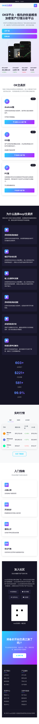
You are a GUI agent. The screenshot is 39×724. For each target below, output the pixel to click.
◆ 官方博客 (25, 592)
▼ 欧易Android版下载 (19, 122)
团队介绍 (6, 678)
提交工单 (6, 698)
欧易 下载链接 (19, 454)
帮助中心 (6, 695)
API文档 (23, 675)
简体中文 (17, 1)
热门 (11, 420)
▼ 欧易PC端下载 (20, 190)
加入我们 (6, 684)
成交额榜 (27, 420)
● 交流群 (25, 597)
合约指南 (24, 684)
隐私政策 (24, 698)
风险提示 (24, 704)
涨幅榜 (18, 420)
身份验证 (6, 701)
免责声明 (24, 701)
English (22, 1)
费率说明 (24, 678)
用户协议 (24, 695)
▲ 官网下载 (19, 655)
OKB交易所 (7, 5)
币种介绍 (24, 681)
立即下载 (7, 31)
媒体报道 (6, 681)
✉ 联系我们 (13, 592)
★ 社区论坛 (14, 597)
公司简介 (6, 675)
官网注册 (7, 36)
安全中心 (6, 704)
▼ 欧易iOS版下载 (19, 155)
